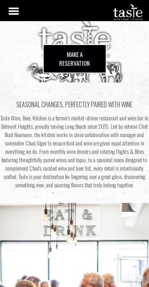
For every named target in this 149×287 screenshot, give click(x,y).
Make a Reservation (74, 59)
